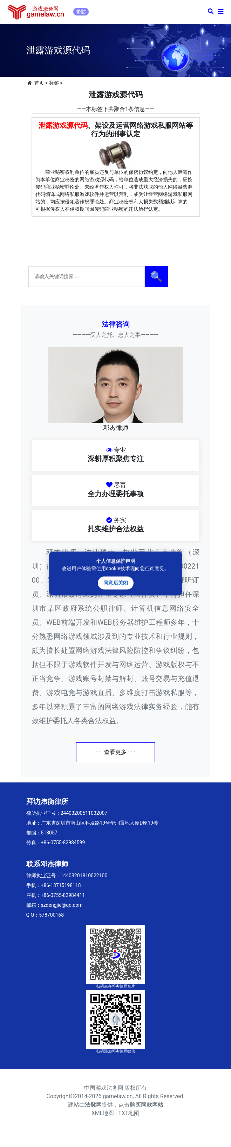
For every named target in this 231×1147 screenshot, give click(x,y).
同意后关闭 (115, 583)
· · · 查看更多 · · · (115, 752)
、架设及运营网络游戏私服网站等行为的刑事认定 (116, 129)
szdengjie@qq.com (62, 905)
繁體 (81, 11)
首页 (39, 83)
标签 (54, 83)
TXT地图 (129, 1113)
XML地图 (102, 1113)
